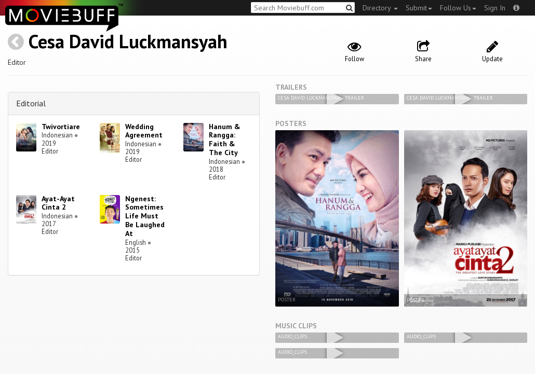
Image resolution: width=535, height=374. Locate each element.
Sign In (494, 7)
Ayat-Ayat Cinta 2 (58, 203)
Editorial (31, 103)
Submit (419, 7)
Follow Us (458, 7)
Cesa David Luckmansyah (128, 41)
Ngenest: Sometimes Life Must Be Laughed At (145, 216)
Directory (380, 7)
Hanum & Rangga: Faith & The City (224, 139)
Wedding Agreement (144, 131)
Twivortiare (61, 126)
